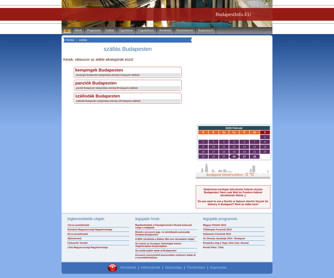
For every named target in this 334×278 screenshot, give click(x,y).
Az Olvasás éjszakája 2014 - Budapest (224, 238)
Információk (150, 267)
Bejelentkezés (185, 30)
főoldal (70, 40)
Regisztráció (205, 30)
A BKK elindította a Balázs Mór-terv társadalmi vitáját (164, 239)
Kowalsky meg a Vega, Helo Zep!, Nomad (226, 243)
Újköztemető (74, 238)
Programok (93, 30)
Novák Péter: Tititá (213, 247)
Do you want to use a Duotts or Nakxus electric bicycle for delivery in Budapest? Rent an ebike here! (233, 203)
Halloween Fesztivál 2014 (217, 234)
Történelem (196, 267)
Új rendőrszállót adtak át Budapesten (156, 250)
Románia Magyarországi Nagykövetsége (90, 229)
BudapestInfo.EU (233, 14)
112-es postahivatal (78, 225)
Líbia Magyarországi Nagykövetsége (88, 247)
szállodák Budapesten (97, 96)
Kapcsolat (218, 267)
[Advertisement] (233, 88)
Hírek (78, 30)
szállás (83, 40)
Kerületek (165, 30)
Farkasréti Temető (78, 243)
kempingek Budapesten (99, 70)
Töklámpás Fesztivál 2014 (217, 229)
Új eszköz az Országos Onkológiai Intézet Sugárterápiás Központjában (158, 244)
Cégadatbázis (146, 30)
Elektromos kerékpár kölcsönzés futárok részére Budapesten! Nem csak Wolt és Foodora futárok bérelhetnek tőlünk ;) (233, 192)
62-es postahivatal (78, 234)
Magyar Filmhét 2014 (214, 225)
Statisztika (173, 267)
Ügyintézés (126, 30)
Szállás (110, 30)
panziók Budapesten (96, 83)
